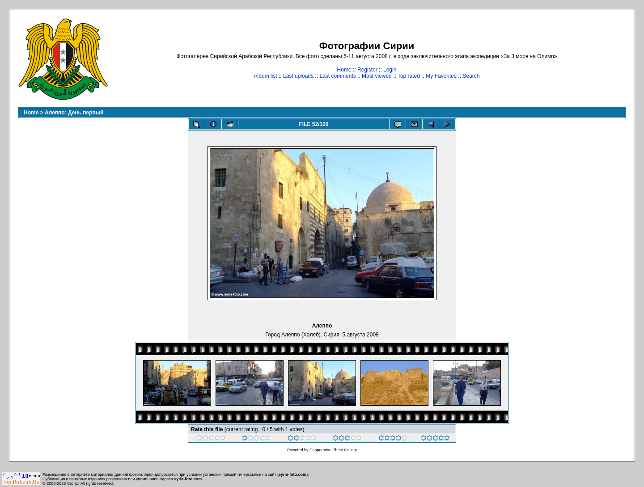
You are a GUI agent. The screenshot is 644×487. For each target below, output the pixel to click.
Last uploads (298, 76)
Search (470, 76)
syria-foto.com (292, 474)
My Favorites (441, 76)
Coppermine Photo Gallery (333, 450)
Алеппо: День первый (74, 112)
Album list (265, 76)
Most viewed (377, 76)
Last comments (337, 76)
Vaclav (73, 483)
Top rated (409, 76)
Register (367, 70)
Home (344, 70)
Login (389, 70)
